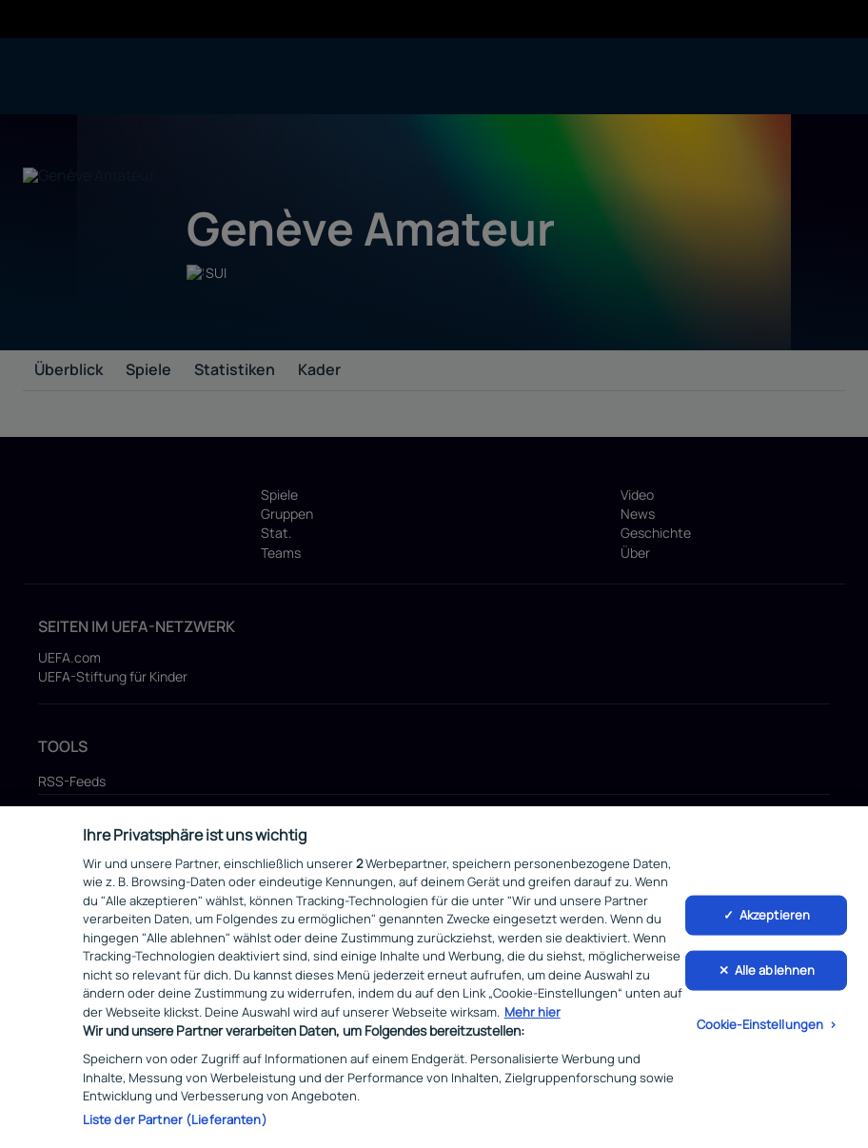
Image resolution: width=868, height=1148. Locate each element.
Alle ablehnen (775, 973)
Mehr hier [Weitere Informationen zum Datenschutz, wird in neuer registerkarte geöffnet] (532, 1015)
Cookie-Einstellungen (760, 1028)
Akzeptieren (775, 918)
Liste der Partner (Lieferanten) (175, 1123)
